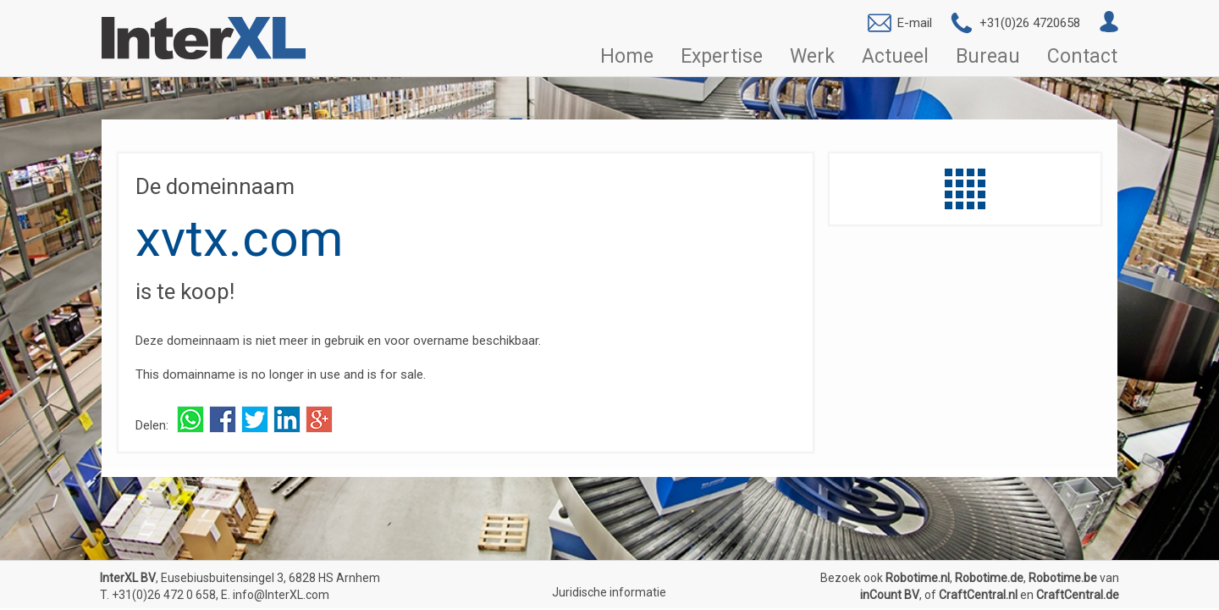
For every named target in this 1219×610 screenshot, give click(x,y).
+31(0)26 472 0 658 (164, 595)
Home (627, 57)
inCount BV (889, 595)
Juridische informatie (609, 592)
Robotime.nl (917, 578)
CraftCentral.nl (978, 595)
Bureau (988, 57)
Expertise (722, 57)
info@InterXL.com (281, 595)
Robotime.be (1063, 578)
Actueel (895, 57)
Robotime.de (989, 578)
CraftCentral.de (1077, 595)
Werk (812, 57)
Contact (1082, 57)
